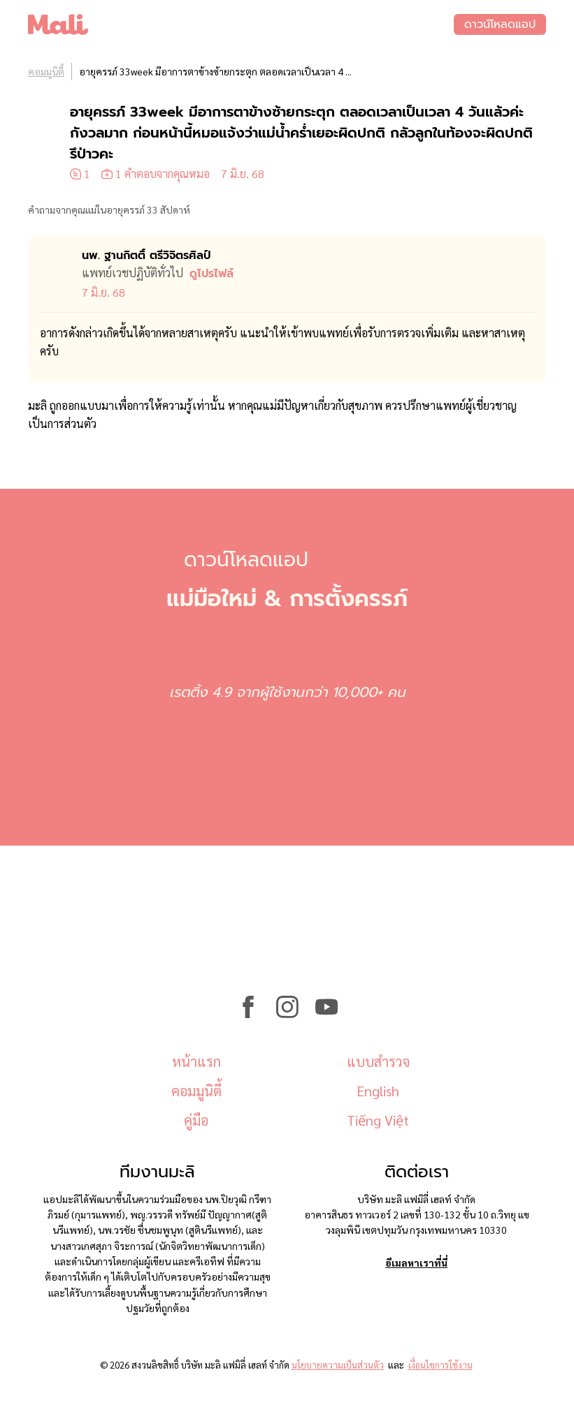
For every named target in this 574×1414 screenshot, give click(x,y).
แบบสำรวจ (378, 1061)
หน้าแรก (196, 1061)
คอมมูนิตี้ (46, 71)
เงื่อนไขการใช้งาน (440, 1365)
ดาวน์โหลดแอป (500, 24)
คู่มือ (196, 1120)
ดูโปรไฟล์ (211, 273)
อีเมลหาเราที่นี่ (416, 1262)
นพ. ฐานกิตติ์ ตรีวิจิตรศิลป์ (146, 255)
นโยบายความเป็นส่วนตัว (338, 1365)
